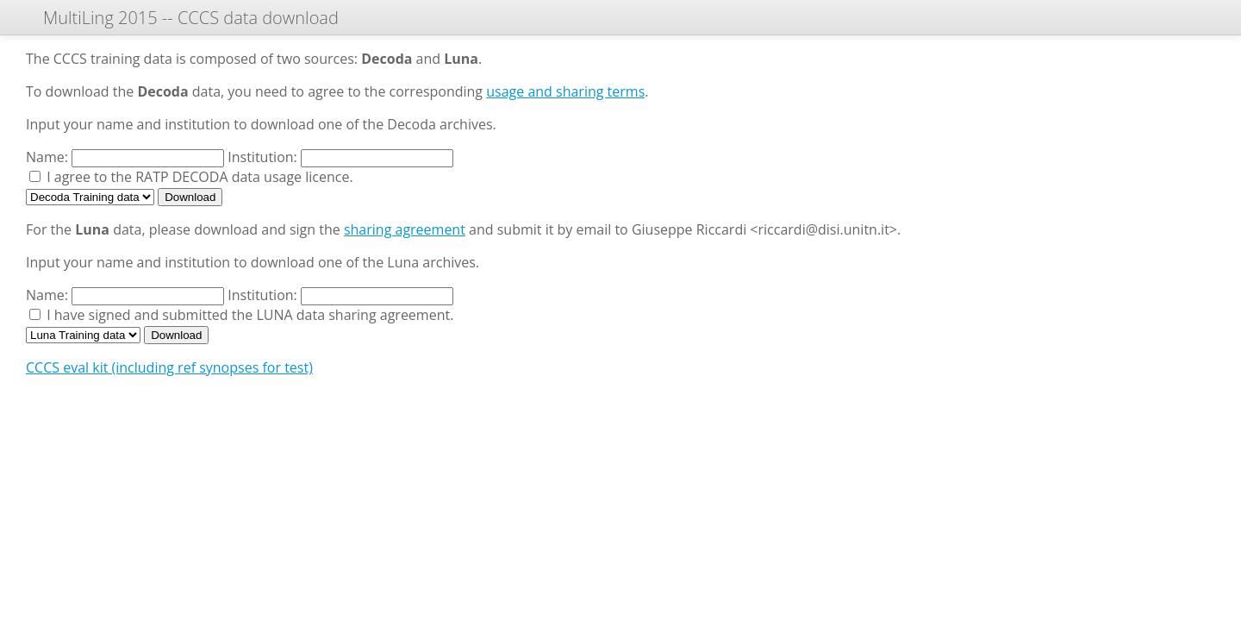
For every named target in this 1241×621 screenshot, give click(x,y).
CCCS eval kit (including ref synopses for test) (169, 367)
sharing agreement (404, 229)
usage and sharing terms (565, 91)
